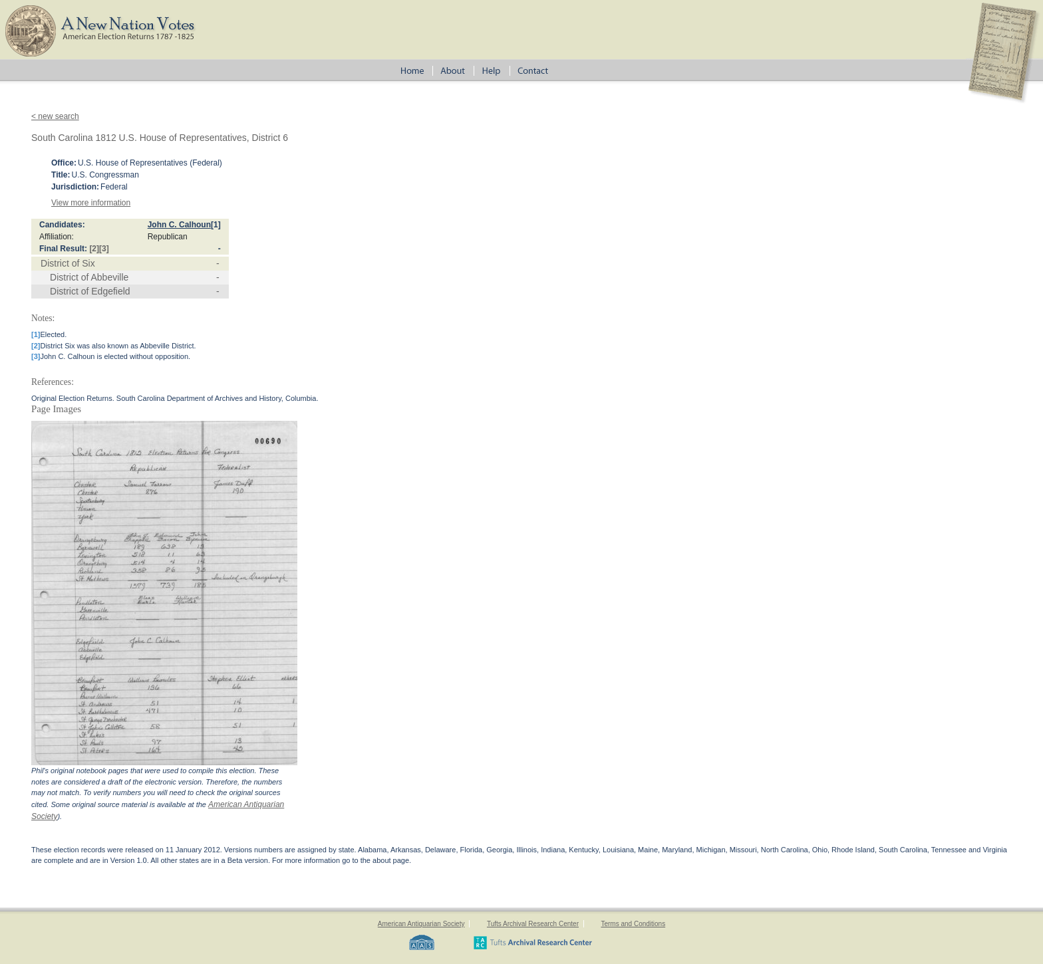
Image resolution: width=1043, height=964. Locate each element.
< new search (55, 116)
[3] (104, 248)
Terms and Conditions (633, 923)
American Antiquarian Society (421, 923)
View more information (90, 202)
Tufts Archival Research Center (533, 923)
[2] (94, 248)
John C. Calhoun (179, 224)
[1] (216, 224)
